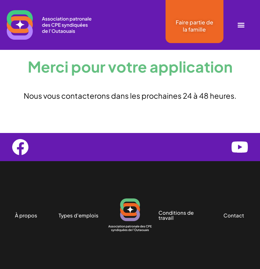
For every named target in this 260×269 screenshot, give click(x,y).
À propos (26, 215)
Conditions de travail (176, 215)
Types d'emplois (79, 215)
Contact (233, 215)
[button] (240, 25)
